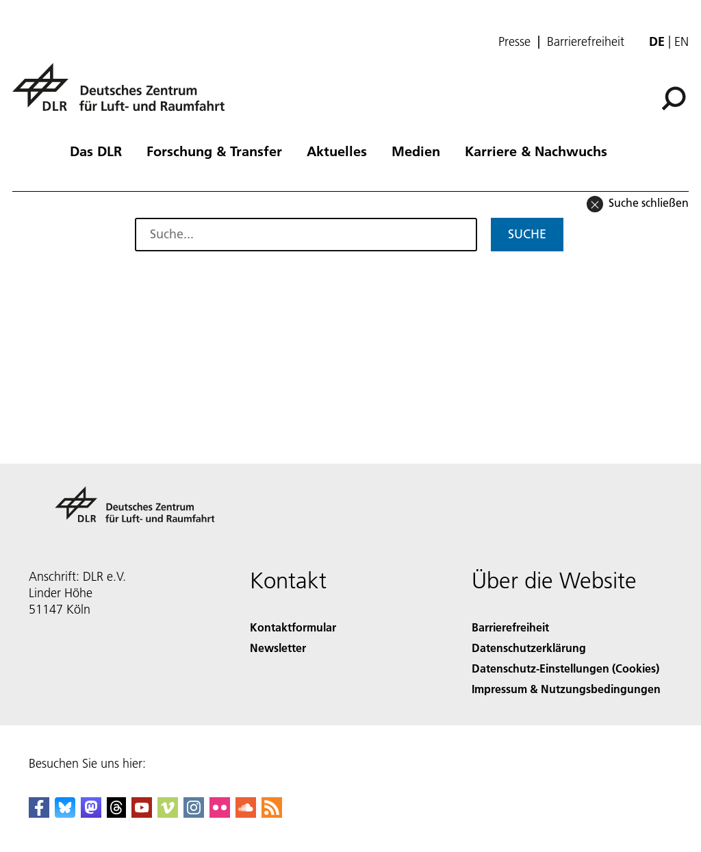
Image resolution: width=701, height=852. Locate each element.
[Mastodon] (91, 813)
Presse (514, 41)
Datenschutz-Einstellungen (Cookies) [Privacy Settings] (565, 668)
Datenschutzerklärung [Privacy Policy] (529, 647)
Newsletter (278, 647)
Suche (527, 234)
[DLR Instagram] (193, 813)
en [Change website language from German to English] (681, 41)
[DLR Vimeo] (167, 813)
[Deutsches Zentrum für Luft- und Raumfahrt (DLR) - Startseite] (123, 95)
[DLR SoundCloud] (245, 813)
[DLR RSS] (272, 813)
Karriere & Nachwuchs (536, 151)
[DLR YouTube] (141, 813)
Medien (416, 151)
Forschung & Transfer (214, 151)
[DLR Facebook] (39, 813)
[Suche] (673, 98)
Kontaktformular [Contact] (293, 627)
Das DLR (96, 151)
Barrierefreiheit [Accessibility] (510, 627)
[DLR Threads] (116, 813)
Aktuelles (337, 151)
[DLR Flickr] (219, 813)
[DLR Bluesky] (65, 813)
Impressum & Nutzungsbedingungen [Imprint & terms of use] (566, 688)
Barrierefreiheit (585, 41)
